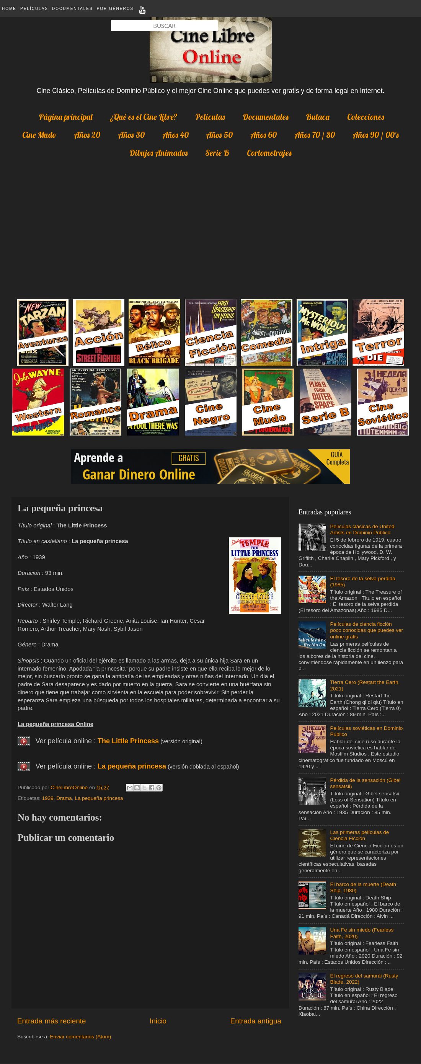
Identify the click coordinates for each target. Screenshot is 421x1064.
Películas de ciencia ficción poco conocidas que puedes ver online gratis (366, 630)
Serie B (217, 153)
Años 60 (263, 135)
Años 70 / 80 (314, 135)
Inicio (158, 1021)
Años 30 (131, 135)
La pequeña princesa (132, 766)
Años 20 (87, 135)
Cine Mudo (39, 135)
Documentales (72, 9)
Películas (34, 9)
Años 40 (175, 135)
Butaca (318, 117)
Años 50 (219, 135)
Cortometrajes (269, 153)
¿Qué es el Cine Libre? (144, 117)
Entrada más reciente (51, 1021)
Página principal (65, 117)
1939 (48, 798)
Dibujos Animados (158, 153)
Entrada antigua (255, 1021)
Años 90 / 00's (375, 135)
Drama (64, 798)
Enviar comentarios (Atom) (80, 1037)
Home (9, 9)
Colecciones (365, 117)
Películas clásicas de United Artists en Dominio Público (362, 529)
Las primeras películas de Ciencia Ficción (359, 835)
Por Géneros (115, 9)
